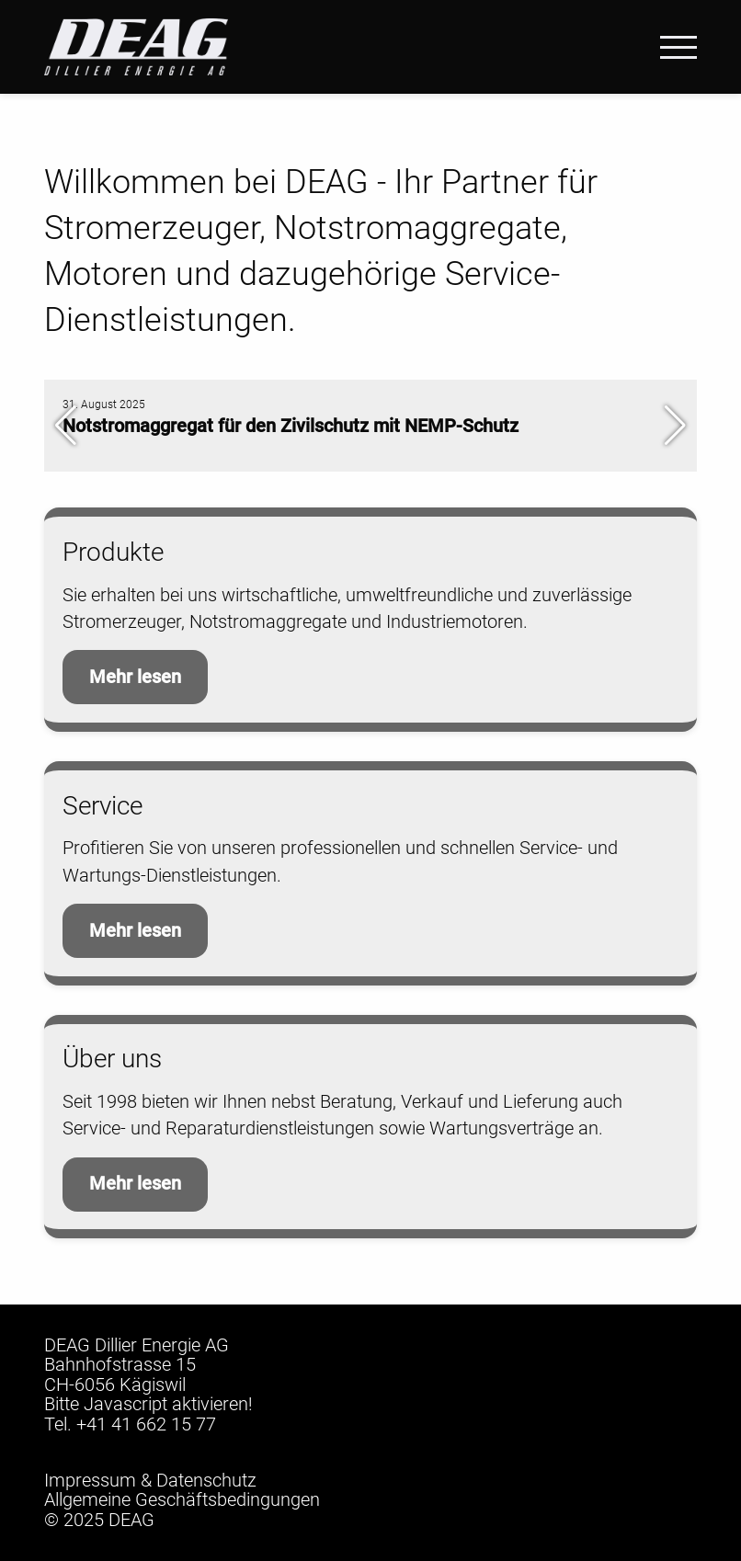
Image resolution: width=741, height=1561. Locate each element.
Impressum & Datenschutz (150, 1480)
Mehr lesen (135, 677)
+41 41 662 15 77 (146, 1424)
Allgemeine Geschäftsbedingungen (182, 1499)
